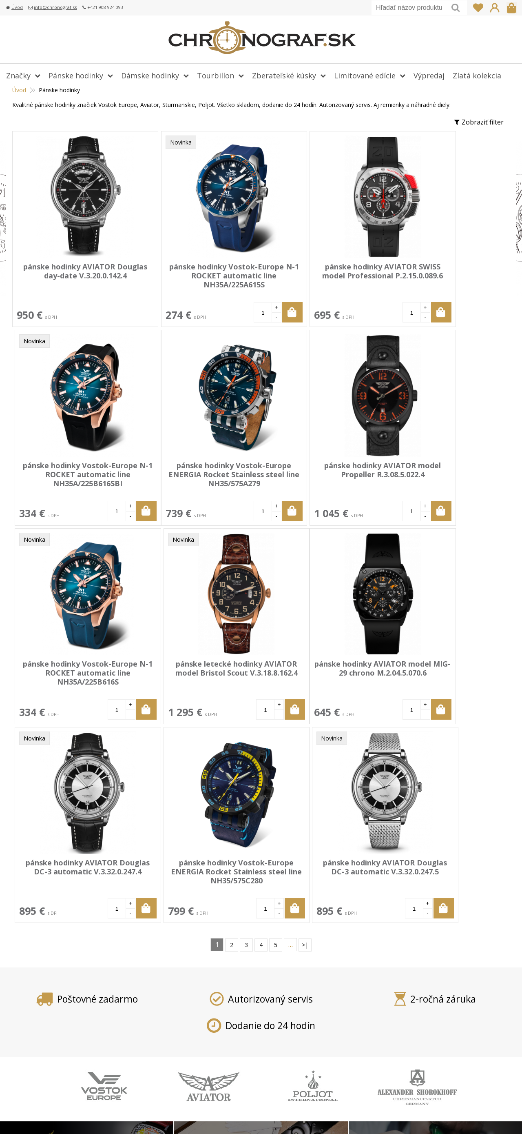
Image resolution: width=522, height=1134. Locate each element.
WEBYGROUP (480, 1117)
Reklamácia (201, 1045)
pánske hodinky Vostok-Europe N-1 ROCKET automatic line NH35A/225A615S (194, 280)
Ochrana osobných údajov (224, 1069)
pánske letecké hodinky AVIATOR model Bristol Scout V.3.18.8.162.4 (437, 473)
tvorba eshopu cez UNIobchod (354, 1117)
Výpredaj (429, 75)
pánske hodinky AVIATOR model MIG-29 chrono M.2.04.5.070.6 (72, 672)
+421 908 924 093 (398, 1010)
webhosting (413, 1117)
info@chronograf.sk (55, 7)
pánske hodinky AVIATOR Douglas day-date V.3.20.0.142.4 (72, 275)
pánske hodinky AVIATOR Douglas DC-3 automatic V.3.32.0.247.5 (438, 672)
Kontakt (196, 1081)
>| (305, 745)
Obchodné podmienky (217, 1057)
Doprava (197, 1022)
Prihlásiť (495, 8)
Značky (18, 75)
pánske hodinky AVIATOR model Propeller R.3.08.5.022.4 (193, 469)
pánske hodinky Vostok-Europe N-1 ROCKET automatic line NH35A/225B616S (316, 478)
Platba (194, 1010)
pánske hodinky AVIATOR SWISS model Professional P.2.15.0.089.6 (315, 275)
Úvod (17, 7)
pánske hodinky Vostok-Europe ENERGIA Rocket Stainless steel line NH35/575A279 (71, 478)
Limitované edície (365, 75)
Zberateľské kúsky (284, 75)
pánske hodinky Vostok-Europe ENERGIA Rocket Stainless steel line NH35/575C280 (315, 677)
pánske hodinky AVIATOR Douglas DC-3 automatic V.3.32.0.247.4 (194, 672)
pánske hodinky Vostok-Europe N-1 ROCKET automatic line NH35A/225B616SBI (438, 280)
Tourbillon (215, 75)
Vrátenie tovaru (208, 1033)
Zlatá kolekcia (477, 75)
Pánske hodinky (76, 75)
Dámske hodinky (150, 75)
